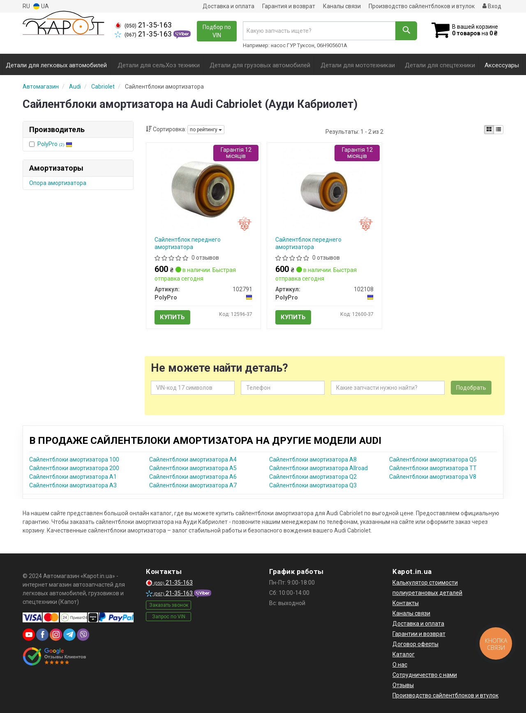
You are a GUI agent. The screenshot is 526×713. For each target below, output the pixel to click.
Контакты (405, 603)
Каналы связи (342, 6)
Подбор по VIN (217, 31)
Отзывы (403, 685)
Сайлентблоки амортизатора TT (433, 468)
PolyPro (54, 144)
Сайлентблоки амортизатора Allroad (318, 468)
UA (41, 6)
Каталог (403, 654)
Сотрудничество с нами (424, 675)
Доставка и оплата (228, 6)
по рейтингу (206, 130)
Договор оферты (415, 644)
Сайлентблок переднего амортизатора (188, 243)
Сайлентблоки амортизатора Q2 (313, 476)
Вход (491, 6)
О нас (399, 664)
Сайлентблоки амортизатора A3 (73, 485)
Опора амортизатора (57, 183)
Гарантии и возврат (418, 634)
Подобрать (471, 387)
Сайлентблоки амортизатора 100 (74, 459)
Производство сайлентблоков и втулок (422, 6)
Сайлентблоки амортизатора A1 (73, 476)
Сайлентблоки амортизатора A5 (193, 468)
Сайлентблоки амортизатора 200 (74, 468)
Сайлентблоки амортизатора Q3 (313, 485)
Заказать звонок (168, 605)
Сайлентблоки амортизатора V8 (432, 476)
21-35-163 (143, 25)
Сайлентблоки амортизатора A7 (193, 485)
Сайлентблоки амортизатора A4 (193, 459)
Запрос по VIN (168, 616)
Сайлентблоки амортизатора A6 (193, 476)
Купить (172, 317)
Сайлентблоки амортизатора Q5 (433, 459)
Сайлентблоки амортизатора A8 (313, 459)
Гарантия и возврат (288, 6)
